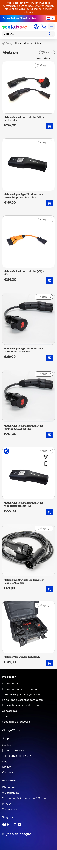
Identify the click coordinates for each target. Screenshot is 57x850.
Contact (7, 745)
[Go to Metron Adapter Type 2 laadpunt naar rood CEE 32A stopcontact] (28, 404)
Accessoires (9, 710)
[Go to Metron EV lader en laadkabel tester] (28, 633)
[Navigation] (51, 26)
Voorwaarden (10, 809)
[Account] (36, 26)
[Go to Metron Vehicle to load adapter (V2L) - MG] (28, 249)
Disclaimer (9, 787)
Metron (38, 43)
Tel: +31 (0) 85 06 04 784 (16, 756)
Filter (46, 52)
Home (18, 43)
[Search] (51, 34)
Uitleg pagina (10, 792)
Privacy (7, 803)
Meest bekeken (43, 58)
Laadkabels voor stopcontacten (22, 700)
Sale (5, 716)
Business (15, 18)
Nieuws (6, 767)
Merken (28, 43)
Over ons (7, 772)
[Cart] (43, 26)
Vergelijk (44, 65)
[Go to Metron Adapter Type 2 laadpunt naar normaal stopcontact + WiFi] (28, 481)
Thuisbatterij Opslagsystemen (21, 694)
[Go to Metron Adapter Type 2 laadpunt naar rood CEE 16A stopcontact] (28, 327)
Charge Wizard (11, 730)
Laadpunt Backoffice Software (21, 689)
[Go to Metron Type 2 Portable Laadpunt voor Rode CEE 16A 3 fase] (28, 558)
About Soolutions (28, 18)
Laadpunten (10, 683)
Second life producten (16, 721)
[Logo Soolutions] (14, 26)
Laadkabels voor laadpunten (20, 705)
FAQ (4, 761)
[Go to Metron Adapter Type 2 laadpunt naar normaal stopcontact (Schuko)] (28, 172)
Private (6, 18)
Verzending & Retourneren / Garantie (25, 798)
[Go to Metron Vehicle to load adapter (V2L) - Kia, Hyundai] (28, 95)
